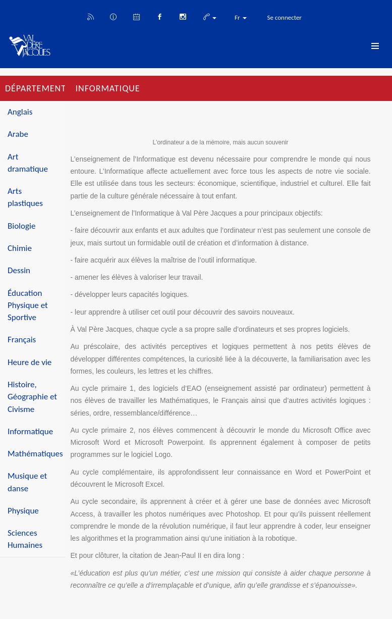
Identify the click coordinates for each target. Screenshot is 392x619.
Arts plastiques (25, 197)
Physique (23, 510)
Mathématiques (35, 453)
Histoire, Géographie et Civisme (32, 397)
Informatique (30, 431)
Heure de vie (29, 362)
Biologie (21, 226)
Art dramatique (28, 162)
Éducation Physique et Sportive (28, 305)
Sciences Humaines (25, 539)
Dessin (19, 270)
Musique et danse (27, 482)
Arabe (18, 134)
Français (22, 339)
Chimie (20, 248)
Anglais (20, 112)
